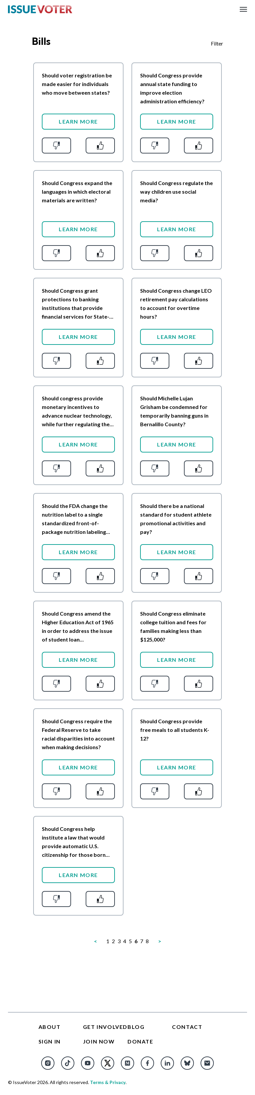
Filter (217, 43)
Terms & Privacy (108, 1082)
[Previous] (95, 941)
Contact (187, 1027)
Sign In (50, 1041)
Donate (140, 1041)
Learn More (78, 121)
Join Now (99, 1041)
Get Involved (105, 1027)
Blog (136, 1027)
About (50, 1027)
